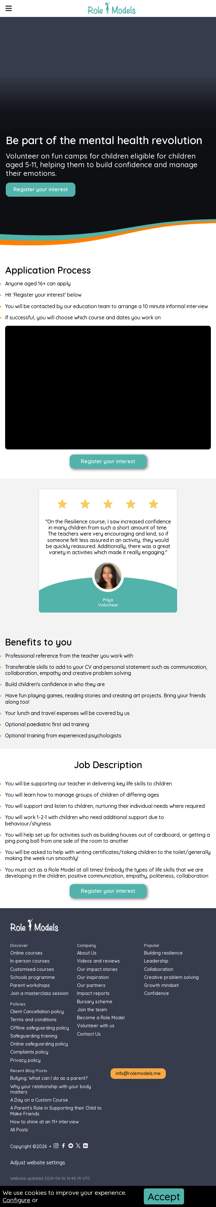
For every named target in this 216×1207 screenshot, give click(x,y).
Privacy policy (25, 1060)
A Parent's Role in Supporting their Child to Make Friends (56, 1110)
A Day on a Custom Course (39, 1100)
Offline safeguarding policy (39, 1028)
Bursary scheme (94, 1002)
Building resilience (163, 953)
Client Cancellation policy (37, 1011)
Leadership (156, 961)
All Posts (19, 1130)
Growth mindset (161, 985)
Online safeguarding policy (39, 1044)
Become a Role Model (101, 1018)
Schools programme (32, 977)
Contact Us (89, 1034)
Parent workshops (30, 985)
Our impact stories (97, 969)
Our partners (91, 985)
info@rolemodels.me (138, 1073)
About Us (86, 953)
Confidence (156, 993)
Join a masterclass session (39, 993)
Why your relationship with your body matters (50, 1089)
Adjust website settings (37, 1163)
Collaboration (158, 969)
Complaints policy (29, 1052)
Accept (164, 1196)
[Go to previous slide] (20, 560)
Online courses (26, 953)
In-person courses (30, 961)
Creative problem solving (171, 977)
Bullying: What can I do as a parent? (49, 1078)
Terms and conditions (33, 1019)
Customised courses (32, 969)
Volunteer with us (95, 1026)
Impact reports (93, 993)
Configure (16, 1200)
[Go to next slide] (195, 560)
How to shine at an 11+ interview (44, 1122)
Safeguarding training (33, 1036)
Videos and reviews (98, 961)
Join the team (92, 1010)
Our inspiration (93, 977)
